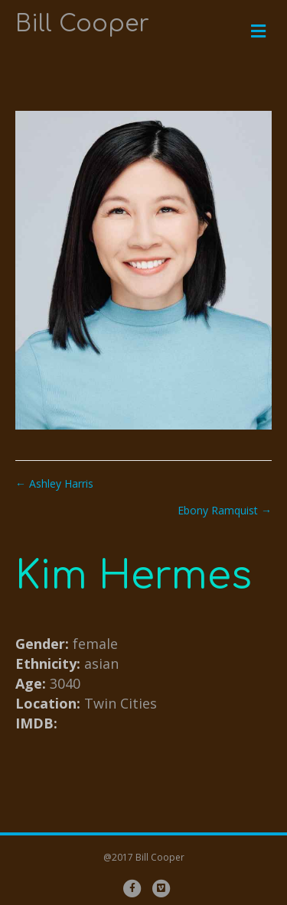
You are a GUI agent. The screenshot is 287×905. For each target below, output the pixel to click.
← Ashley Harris (54, 483)
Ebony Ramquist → (225, 510)
